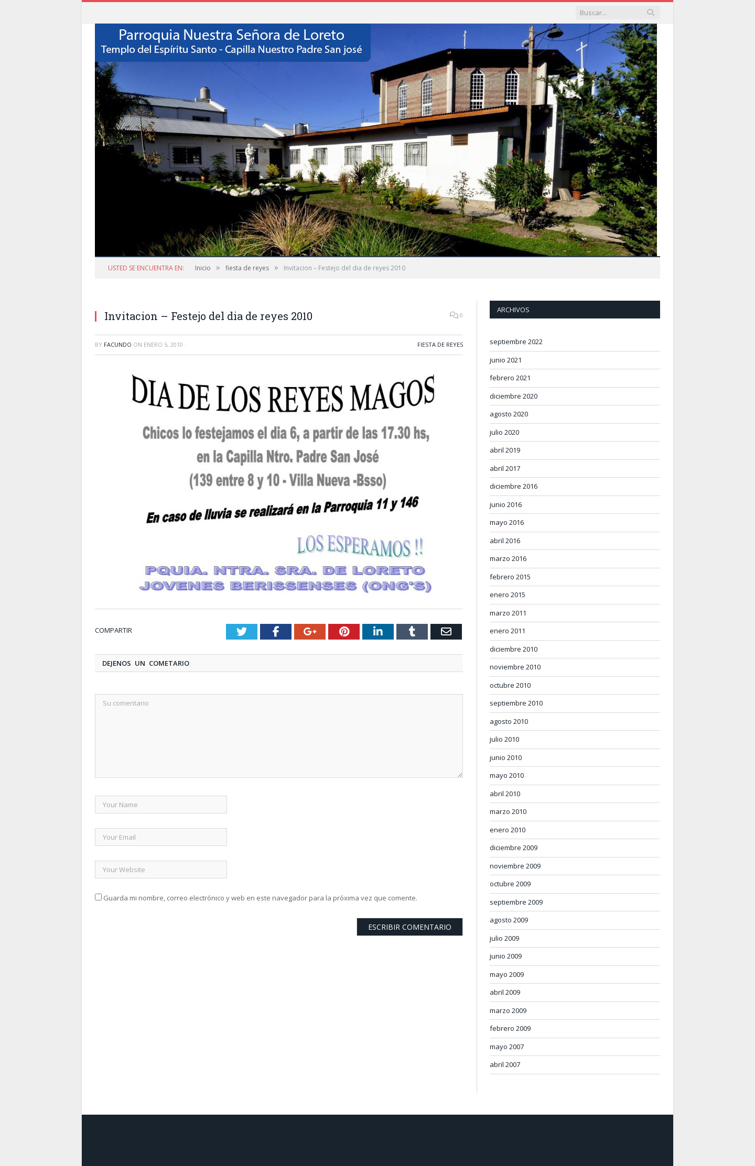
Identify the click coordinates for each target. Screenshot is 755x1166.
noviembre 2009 (515, 866)
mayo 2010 (507, 775)
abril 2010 (505, 793)
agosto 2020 (509, 414)
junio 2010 (506, 757)
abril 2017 (505, 468)
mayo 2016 (507, 522)
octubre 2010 (510, 685)
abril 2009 (505, 992)
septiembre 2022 (516, 341)
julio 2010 (504, 739)
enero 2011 (507, 630)
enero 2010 (507, 829)
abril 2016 (505, 540)
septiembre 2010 (516, 703)
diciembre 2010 (513, 649)
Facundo (118, 344)
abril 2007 (505, 1064)
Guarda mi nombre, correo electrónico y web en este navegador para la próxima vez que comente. (260, 898)
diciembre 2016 (513, 486)
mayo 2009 (507, 974)
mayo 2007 (507, 1046)
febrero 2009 (510, 1028)
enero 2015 (507, 594)
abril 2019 (505, 450)
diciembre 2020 (513, 396)
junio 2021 (506, 360)
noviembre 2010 (515, 667)
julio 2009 (504, 938)
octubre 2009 (510, 883)
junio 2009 (506, 956)
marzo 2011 (508, 613)
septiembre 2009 (516, 902)
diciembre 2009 (513, 847)
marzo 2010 (508, 811)
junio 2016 (506, 504)
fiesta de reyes (440, 344)
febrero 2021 (510, 377)
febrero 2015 (510, 576)
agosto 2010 (509, 721)
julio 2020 (504, 432)
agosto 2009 (509, 920)
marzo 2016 (508, 558)
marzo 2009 (508, 1010)
